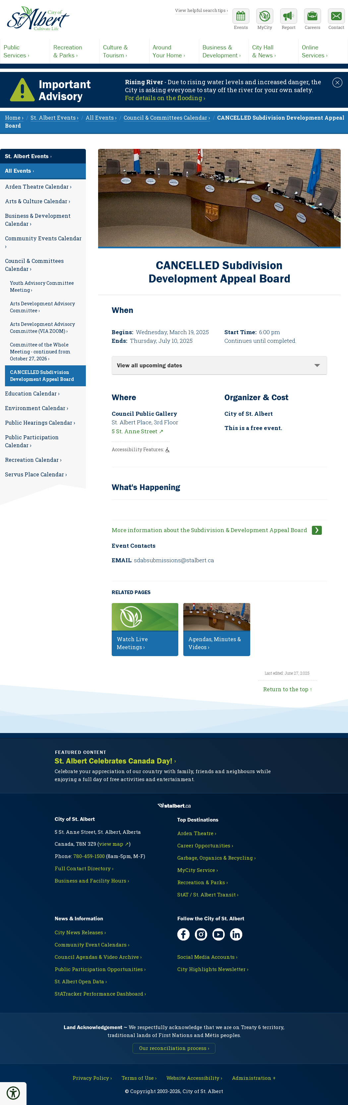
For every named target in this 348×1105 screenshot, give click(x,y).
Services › (25, 51)
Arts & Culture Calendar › (37, 201)
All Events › (19, 170)
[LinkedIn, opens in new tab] (236, 934)
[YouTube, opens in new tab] (218, 934)
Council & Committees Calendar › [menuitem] (167, 117)
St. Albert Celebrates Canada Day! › (115, 761)
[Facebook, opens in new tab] (183, 934)
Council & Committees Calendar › (34, 264)
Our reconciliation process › (174, 1048)
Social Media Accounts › (207, 956)
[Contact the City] (336, 19)
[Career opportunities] (312, 19)
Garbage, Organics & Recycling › (216, 857)
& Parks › (74, 51)
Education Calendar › (32, 393)
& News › (273, 51)
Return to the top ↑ (287, 689)
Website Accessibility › (194, 1077)
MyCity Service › (197, 870)
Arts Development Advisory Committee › (42, 307)
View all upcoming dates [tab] (149, 365)
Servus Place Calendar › (36, 474)
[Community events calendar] (241, 19)
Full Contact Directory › (84, 868)
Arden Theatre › (196, 833)
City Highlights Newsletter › (212, 969)
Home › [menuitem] (14, 117)
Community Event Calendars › (92, 944)
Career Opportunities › (205, 845)
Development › (224, 51)
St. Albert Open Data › (81, 981)
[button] (13, 1093)
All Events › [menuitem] (101, 117)
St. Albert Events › (28, 156)
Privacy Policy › (92, 1077)
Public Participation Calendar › (32, 441)
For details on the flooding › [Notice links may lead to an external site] (165, 98)
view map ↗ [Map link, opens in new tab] (114, 843)
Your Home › (174, 51)
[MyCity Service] (265, 19)
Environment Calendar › (36, 407)
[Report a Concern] (289, 19)
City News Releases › (80, 932)
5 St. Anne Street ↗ (137, 431)
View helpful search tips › (201, 10)
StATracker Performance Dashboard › (100, 993)
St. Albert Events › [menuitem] (54, 117)
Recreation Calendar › (33, 459)
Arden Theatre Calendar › (38, 186)
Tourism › (124, 51)
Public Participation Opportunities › (100, 969)
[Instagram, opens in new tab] (201, 934)
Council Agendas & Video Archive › (98, 956)
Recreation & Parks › (202, 882)
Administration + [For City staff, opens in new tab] (254, 1077)
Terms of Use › (139, 1077)
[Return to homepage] (38, 18)
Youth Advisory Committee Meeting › (42, 286)
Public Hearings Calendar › (40, 422)
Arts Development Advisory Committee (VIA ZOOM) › (42, 327)
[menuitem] (43, 186)
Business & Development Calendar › (38, 219)
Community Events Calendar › (43, 242)
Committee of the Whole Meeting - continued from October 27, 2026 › (40, 351)
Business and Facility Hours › (92, 880)
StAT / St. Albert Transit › (207, 894)
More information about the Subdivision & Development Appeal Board (210, 530)
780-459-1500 (89, 856)
